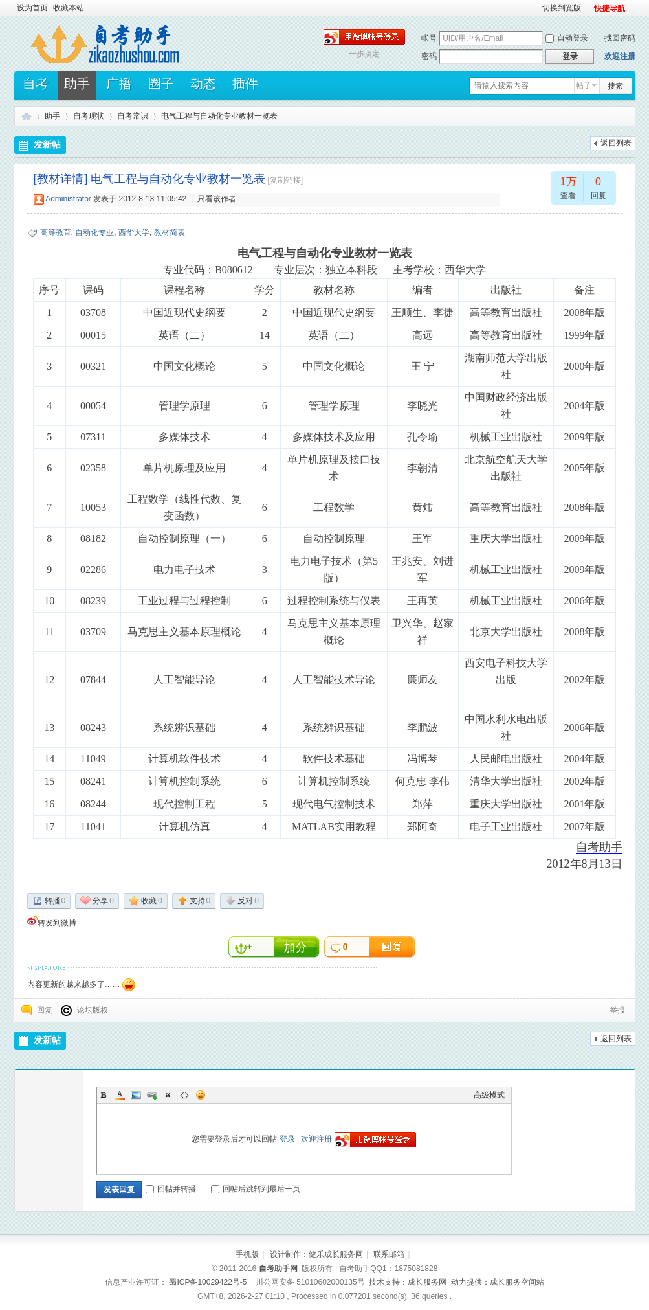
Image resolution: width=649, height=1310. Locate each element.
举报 (617, 1010)
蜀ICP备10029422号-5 (208, 1282)
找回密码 (619, 38)
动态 (203, 88)
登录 (287, 1139)
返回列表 (616, 143)
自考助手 (26, 116)
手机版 (247, 1254)
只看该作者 (216, 198)
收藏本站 (68, 7)
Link (152, 1095)
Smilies (200, 1095)
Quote (168, 1095)
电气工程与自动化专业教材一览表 (219, 115)
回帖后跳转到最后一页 (255, 1188)
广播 (119, 88)
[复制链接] (285, 180)
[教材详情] (61, 178)
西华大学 (133, 232)
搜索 (615, 86)
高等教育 (55, 232)
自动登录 (566, 38)
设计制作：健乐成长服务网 (316, 1254)
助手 (77, 88)
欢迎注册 (619, 56)
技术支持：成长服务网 (407, 1282)
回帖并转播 (171, 1188)
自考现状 (88, 115)
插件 (245, 88)
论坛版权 (92, 1010)
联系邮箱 (388, 1254)
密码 (429, 56)
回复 (44, 1010)
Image (135, 1095)
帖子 (583, 85)
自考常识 (132, 115)
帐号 (429, 38)
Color (119, 1095)
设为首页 (32, 7)
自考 (36, 88)
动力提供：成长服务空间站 (497, 1282)
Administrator (68, 198)
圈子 (161, 88)
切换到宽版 (561, 7)
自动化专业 (94, 232)
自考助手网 (278, 1268)
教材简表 (169, 232)
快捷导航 (609, 8)
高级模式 (489, 1095)
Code (184, 1095)
